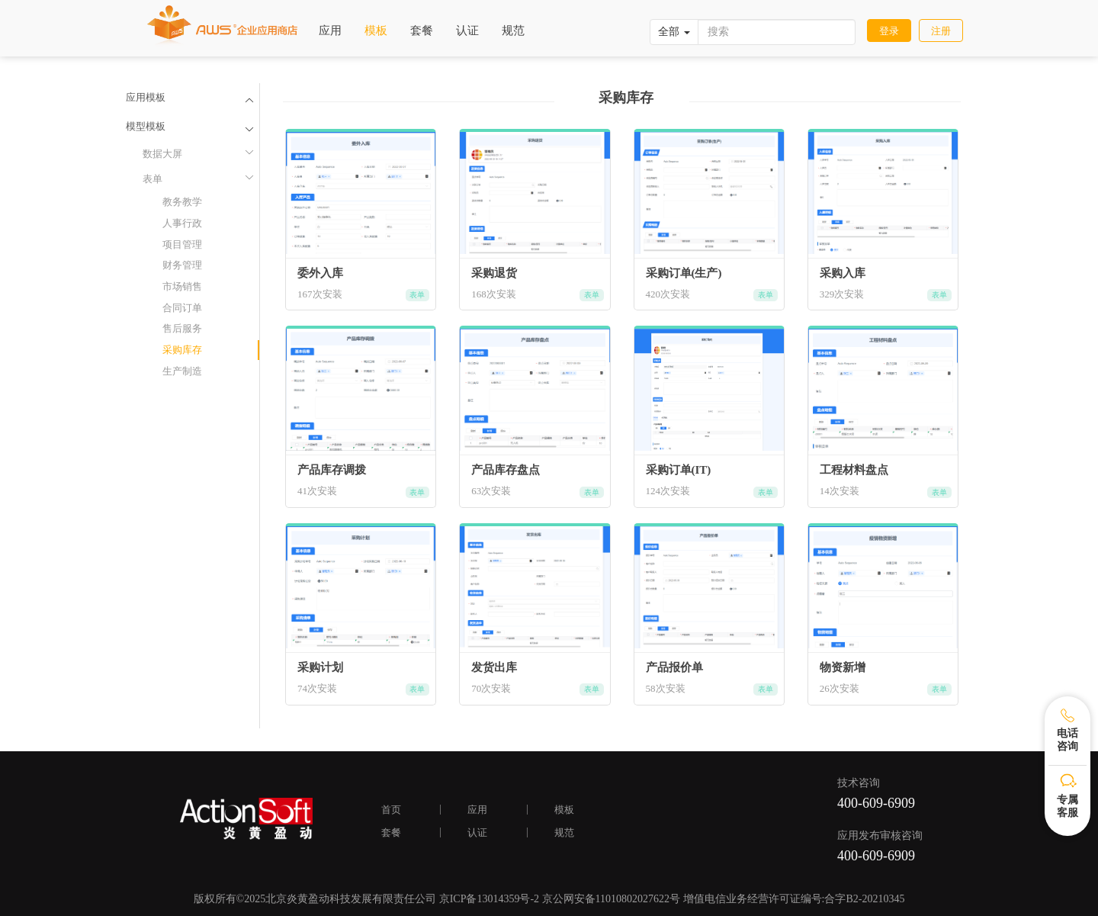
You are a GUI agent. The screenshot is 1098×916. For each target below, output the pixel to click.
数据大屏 (196, 152)
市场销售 (182, 286)
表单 (196, 178)
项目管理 (182, 244)
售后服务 (182, 328)
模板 (375, 30)
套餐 (421, 30)
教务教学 (182, 201)
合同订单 (182, 307)
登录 (889, 31)
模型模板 (145, 126)
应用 (330, 30)
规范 (513, 30)
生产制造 (182, 371)
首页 (391, 810)
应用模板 (145, 97)
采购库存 (182, 349)
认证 (467, 30)
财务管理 (182, 265)
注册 (941, 31)
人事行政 (182, 223)
